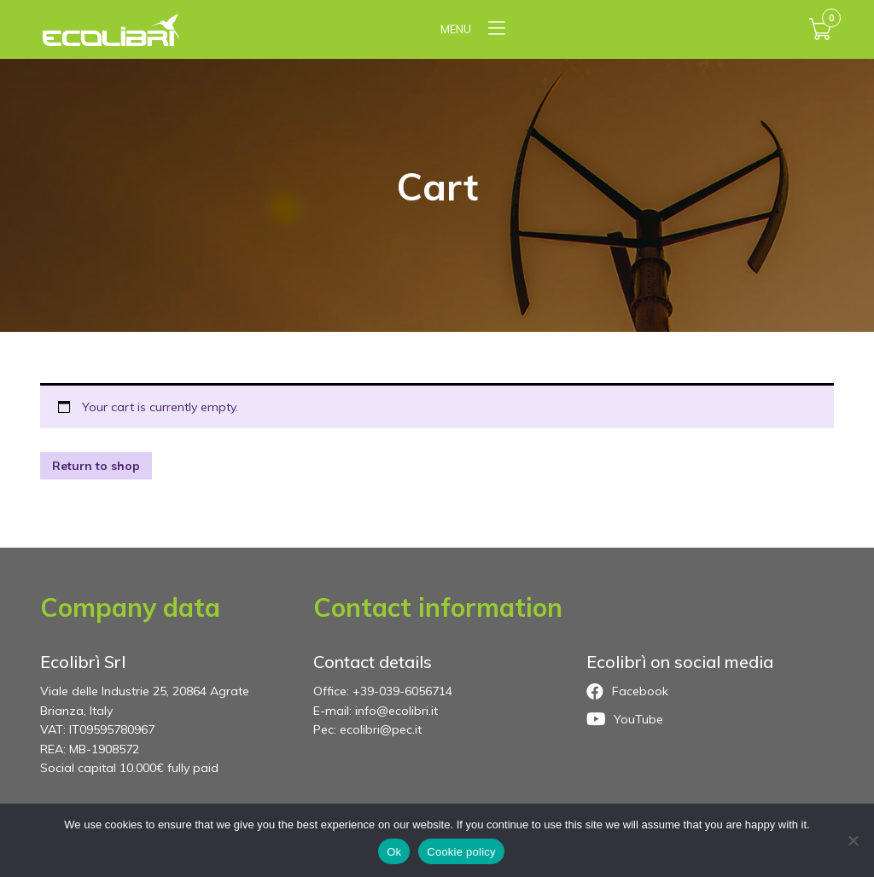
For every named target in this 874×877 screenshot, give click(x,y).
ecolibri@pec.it (381, 729)
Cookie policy (461, 851)
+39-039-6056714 (402, 691)
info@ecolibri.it (396, 710)
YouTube (624, 719)
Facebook (627, 691)
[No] (852, 840)
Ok (394, 851)
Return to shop (96, 465)
